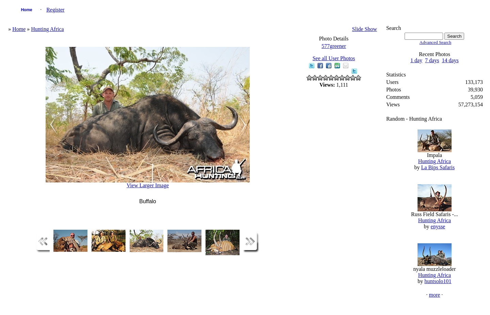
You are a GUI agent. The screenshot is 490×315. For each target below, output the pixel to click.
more (434, 295)
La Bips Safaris (438, 167)
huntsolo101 (437, 281)
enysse (438, 226)
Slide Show (364, 29)
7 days (432, 60)
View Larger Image (148, 185)
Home (26, 9)
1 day (416, 60)
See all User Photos (333, 58)
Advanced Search (436, 42)
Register (55, 10)
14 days (450, 60)
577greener (334, 46)
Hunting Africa (47, 29)
